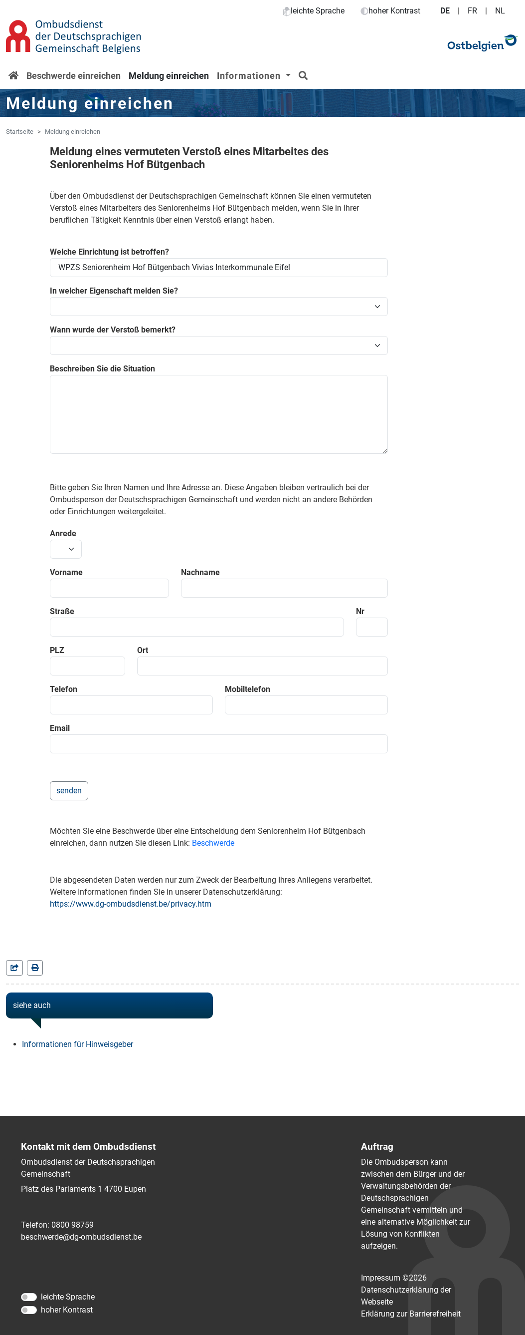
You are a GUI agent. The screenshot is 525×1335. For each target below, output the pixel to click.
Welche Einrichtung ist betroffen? (109, 252)
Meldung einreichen (169, 75)
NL (500, 10)
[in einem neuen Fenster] (35, 968)
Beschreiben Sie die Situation (102, 368)
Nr (360, 611)
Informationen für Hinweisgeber (77, 1044)
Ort (142, 650)
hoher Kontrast (390, 10)
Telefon (63, 689)
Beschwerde (213, 843)
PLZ (57, 650)
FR (472, 10)
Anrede (63, 533)
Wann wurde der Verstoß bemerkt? (112, 329)
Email (60, 728)
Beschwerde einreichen (73, 75)
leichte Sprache (314, 10)
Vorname (66, 572)
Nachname (200, 572)
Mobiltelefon (247, 689)
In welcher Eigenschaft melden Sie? (114, 291)
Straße (62, 611)
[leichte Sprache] (29, 1297)
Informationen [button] (250, 75)
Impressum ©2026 (394, 1278)
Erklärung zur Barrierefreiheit (411, 1314)
